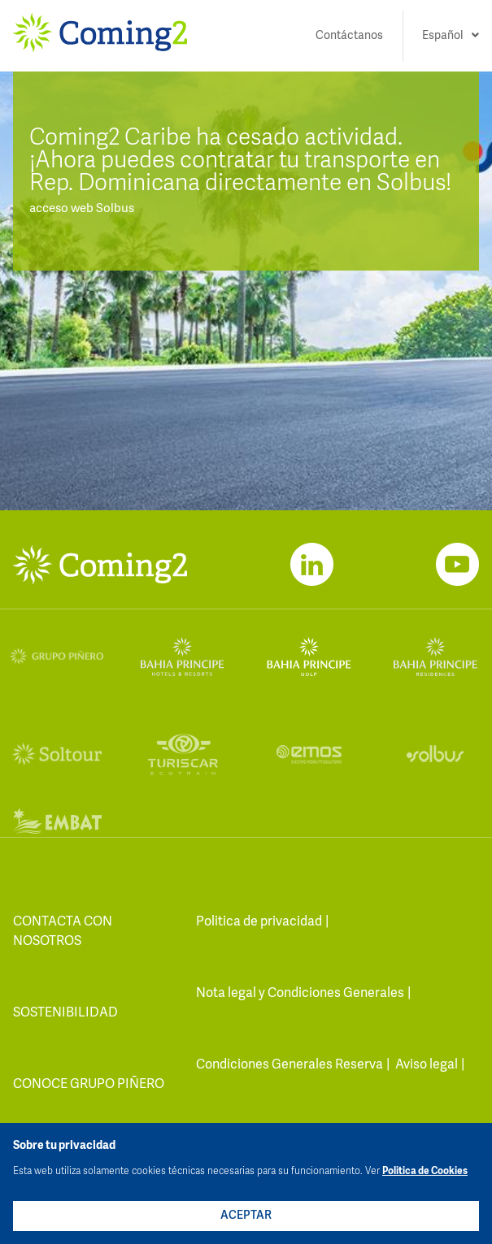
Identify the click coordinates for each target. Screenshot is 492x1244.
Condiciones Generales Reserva (289, 1065)
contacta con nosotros (62, 932)
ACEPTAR (246, 1215)
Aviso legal (426, 1065)
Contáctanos (349, 35)
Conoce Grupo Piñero (88, 1084)
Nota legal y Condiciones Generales (300, 993)
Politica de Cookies (425, 1172)
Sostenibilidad (65, 1013)
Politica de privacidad (259, 922)
